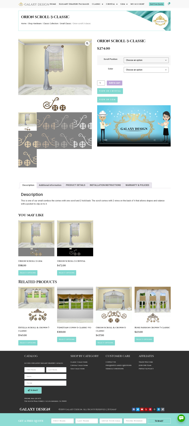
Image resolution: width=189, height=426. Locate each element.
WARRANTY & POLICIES (137, 185)
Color (110, 69)
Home (53, 4)
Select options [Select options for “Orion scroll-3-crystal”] (66, 272)
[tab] (28, 185)
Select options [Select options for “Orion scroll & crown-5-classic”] (105, 342)
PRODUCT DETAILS (75, 185)
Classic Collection (50, 23)
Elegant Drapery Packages (74, 4)
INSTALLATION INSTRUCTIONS (105, 185)
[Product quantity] (101, 83)
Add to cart (114, 83)
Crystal (111, 4)
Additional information (50, 185)
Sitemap (112, 409)
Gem (124, 4)
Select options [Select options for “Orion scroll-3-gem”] (28, 272)
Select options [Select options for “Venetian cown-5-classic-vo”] (66, 339)
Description (28, 185)
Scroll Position (110, 59)
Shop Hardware (35, 23)
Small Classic (65, 23)
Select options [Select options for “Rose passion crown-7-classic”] (144, 339)
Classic (97, 4)
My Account (137, 4)
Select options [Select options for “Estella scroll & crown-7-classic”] (28, 342)
